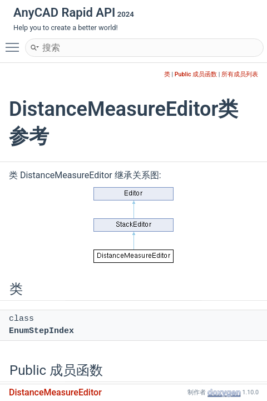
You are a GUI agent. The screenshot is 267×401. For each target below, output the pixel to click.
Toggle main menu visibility (15, 42)
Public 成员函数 (196, 74)
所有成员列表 (239, 74)
